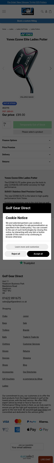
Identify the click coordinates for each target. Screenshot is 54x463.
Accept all (38, 254)
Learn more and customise (27, 247)
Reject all (16, 254)
